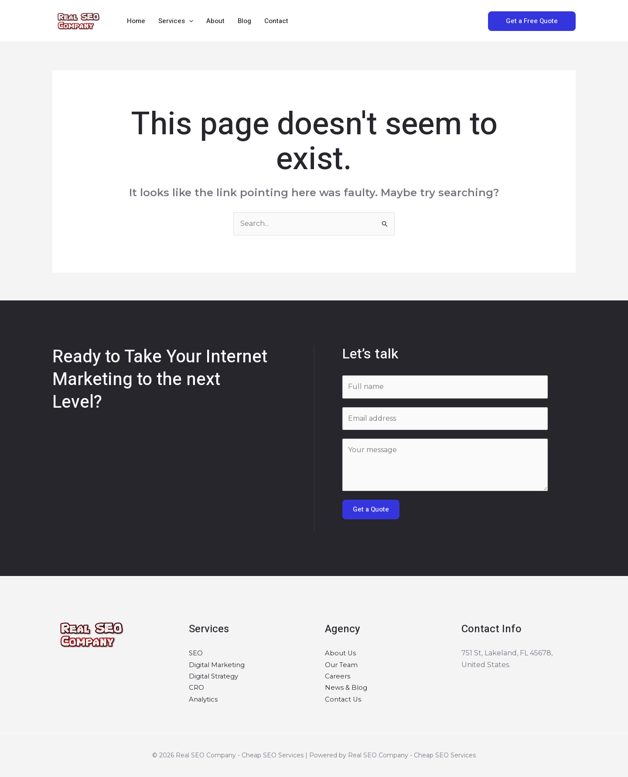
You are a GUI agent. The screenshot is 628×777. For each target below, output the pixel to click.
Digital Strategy (216, 676)
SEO (196, 653)
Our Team (343, 665)
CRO (197, 687)
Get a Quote (371, 509)
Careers (338, 676)
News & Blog (347, 687)
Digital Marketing (219, 665)
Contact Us (344, 699)
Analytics (204, 699)
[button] (189, 21)
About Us (341, 653)
